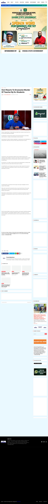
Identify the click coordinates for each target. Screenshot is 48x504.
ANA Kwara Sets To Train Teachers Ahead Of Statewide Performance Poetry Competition (42, 168)
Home (8, 2)
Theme (1, 502)
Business (27, 2)
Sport (38, 2)
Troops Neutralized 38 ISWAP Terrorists (15, 273)
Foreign (42, 2)
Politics (16, 2)
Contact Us (9, 5)
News (12, 2)
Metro (5, 87)
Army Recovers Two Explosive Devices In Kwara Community (25, 273)
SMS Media (19, 501)
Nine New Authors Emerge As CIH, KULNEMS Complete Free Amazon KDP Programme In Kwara (42, 175)
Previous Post (4, 302)
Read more (35, 323)
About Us (6, 5)
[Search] (39, 334)
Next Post (29, 302)
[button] (46, 2)
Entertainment (33, 2)
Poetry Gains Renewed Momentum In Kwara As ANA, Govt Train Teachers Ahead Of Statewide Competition (40, 316)
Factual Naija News (10, 257)
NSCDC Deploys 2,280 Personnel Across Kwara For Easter (6, 273)
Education (22, 2)
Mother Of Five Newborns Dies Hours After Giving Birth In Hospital (6, 285)
